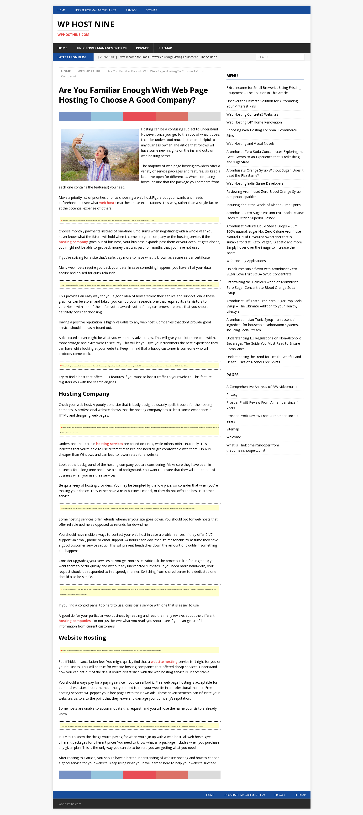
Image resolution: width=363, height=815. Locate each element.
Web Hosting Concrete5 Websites (252, 114)
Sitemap (151, 10)
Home (61, 10)
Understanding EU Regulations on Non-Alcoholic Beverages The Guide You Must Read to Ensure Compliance (263, 343)
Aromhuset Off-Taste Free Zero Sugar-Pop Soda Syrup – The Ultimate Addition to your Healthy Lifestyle (264, 306)
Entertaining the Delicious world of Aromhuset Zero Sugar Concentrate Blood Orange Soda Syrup (262, 287)
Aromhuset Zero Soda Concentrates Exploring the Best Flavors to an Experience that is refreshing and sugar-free (265, 157)
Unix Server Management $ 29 (95, 10)
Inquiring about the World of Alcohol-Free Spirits (263, 205)
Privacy (131, 10)
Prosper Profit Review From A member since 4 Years (262, 405)
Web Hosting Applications (246, 261)
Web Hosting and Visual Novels (250, 144)
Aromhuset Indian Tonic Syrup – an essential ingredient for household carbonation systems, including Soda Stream (262, 325)
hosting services (109, 444)
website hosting (164, 662)
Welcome (233, 437)
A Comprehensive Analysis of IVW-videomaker (262, 387)
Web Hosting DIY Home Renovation (254, 122)
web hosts (107, 203)
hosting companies (75, 621)
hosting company (73, 242)
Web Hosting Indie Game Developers (255, 184)
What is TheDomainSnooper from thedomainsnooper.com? (252, 448)
